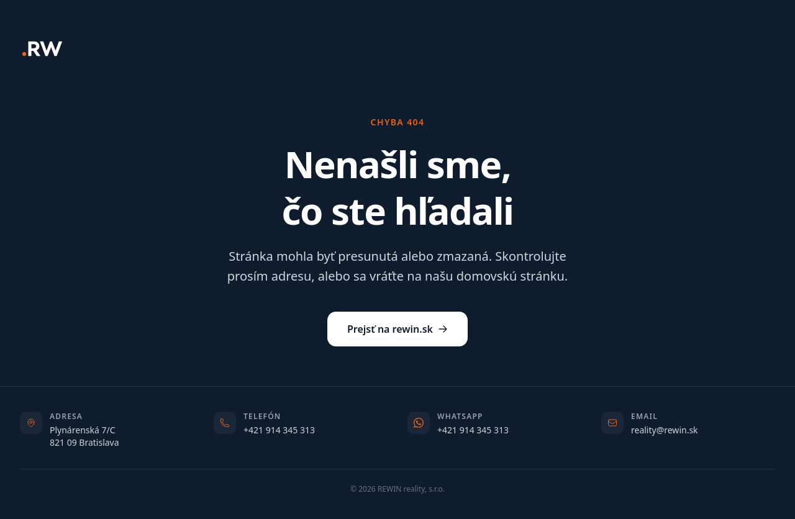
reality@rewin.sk (664, 430)
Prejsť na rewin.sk (397, 329)
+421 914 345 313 (279, 430)
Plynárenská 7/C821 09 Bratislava (84, 436)
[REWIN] (42, 49)
